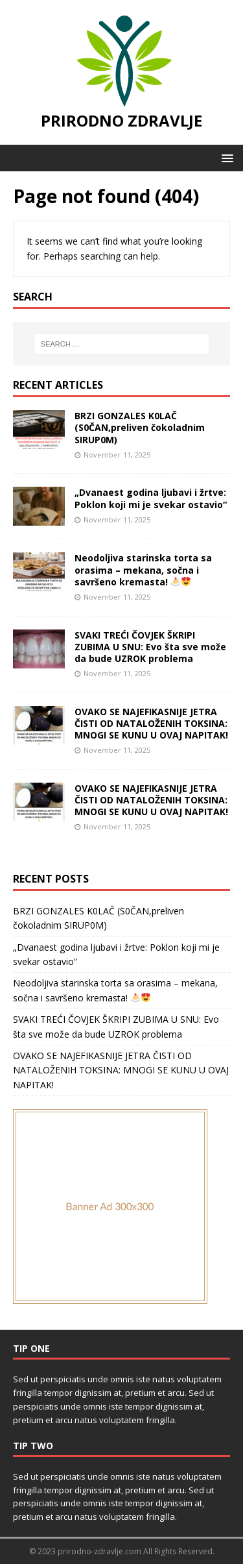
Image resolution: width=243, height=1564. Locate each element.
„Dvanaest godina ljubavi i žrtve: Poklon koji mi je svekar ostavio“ (151, 498)
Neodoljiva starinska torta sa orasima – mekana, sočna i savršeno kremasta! (143, 569)
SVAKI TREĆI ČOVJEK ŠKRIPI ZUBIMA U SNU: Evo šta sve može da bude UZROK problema (150, 647)
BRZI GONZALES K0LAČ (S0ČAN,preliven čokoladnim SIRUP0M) (140, 427)
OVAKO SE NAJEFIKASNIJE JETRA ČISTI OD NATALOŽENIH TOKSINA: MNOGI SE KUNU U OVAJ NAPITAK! (151, 723)
